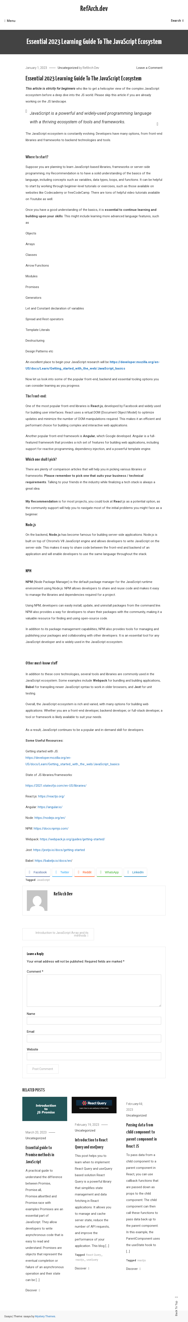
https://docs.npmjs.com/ (51, 828)
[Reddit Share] (84, 872)
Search (177, 20)
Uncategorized (68, 68)
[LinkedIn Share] (135, 872)
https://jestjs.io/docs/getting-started (59, 850)
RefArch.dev (94, 8)
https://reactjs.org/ (51, 796)
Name (31, 1014)
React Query (93, 1266)
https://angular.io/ (50, 807)
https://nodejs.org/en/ (50, 818)
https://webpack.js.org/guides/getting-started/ (72, 839)
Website (32, 1049)
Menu (9, 21)
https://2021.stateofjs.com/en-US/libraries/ (56, 786)
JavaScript (43, 879)
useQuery (92, 1271)
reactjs (80, 1271)
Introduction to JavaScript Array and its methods (62, 934)
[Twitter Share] (62, 872)
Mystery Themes (45, 1316)
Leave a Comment (149, 68)
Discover (33, 1302)
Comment (35, 971)
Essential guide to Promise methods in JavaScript (40, 1166)
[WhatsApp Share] (109, 872)
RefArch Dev (91, 67)
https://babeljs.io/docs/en (53, 861)
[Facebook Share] (38, 872)
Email (30, 1032)
